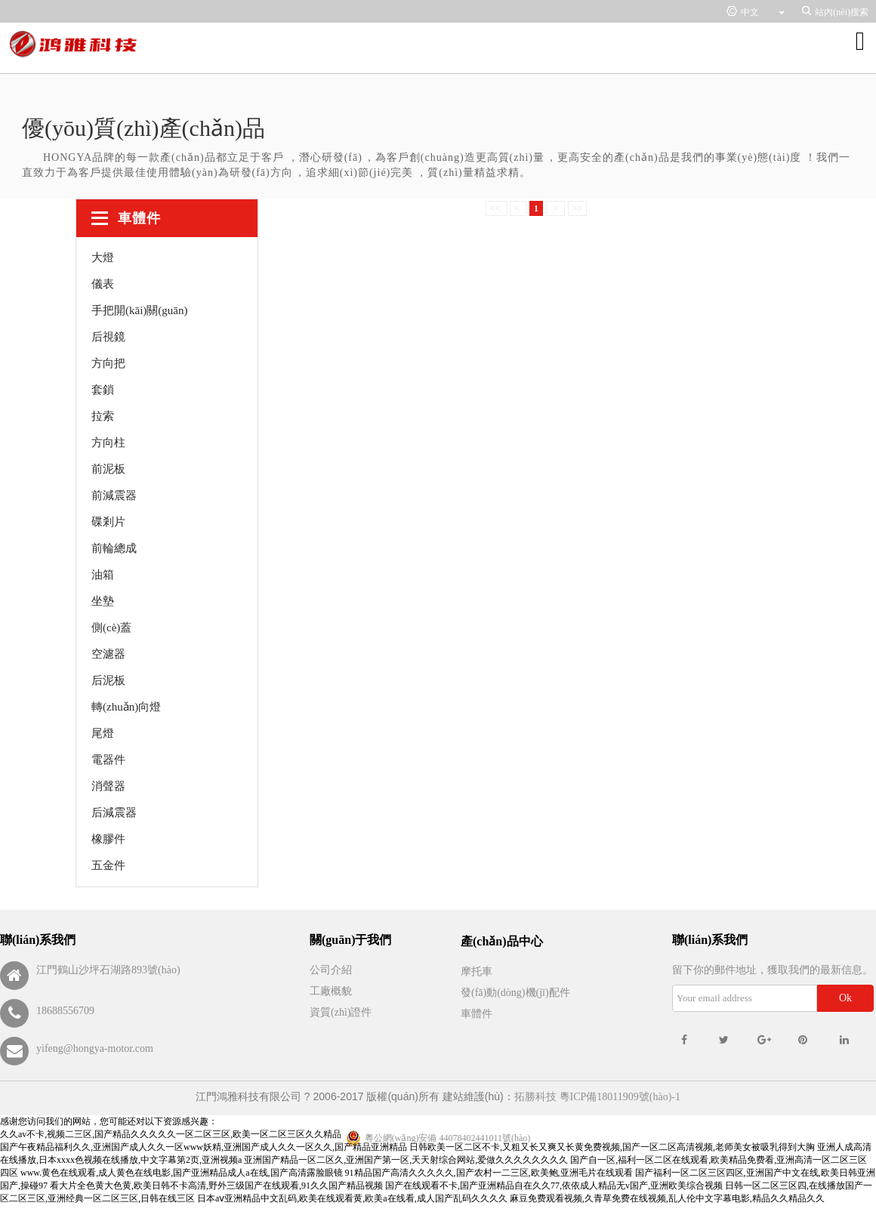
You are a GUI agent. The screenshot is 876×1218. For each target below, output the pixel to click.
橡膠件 (108, 839)
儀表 (102, 284)
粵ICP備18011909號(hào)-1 (620, 1096)
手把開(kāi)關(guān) (139, 310)
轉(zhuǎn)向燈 (126, 707)
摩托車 (476, 971)
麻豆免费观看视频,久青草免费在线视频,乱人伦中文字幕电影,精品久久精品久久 (667, 1198)
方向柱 (108, 442)
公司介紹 (331, 970)
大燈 (102, 257)
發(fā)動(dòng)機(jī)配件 (515, 992)
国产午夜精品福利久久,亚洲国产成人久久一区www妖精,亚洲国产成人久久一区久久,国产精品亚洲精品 (203, 1147)
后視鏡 (108, 337)
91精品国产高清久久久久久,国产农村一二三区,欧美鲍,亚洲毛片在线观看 (489, 1172)
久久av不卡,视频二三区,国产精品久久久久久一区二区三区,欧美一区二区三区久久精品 (170, 1134)
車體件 (476, 1013)
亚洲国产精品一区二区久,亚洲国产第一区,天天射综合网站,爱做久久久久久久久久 (406, 1160)
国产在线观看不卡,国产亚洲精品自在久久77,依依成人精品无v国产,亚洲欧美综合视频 (554, 1185)
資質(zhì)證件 (341, 1012)
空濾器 (108, 654)
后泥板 (108, 680)
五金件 (108, 865)
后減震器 (114, 812)
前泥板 (108, 469)
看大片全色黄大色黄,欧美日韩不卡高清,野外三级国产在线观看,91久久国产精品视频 (216, 1185)
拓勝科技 (535, 1096)
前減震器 (114, 495)
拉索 (102, 416)
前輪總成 (114, 548)
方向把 (108, 363)
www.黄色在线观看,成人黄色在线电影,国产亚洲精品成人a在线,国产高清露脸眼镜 (181, 1172)
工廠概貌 (331, 991)
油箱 (102, 575)
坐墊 (102, 601)
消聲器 (108, 786)
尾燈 (102, 733)
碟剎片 (108, 522)
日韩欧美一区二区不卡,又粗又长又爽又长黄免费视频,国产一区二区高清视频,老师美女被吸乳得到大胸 (612, 1147)
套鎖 (102, 390)
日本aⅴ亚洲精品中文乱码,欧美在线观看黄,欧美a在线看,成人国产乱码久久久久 (352, 1198)
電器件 (108, 760)
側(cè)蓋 (111, 627)
